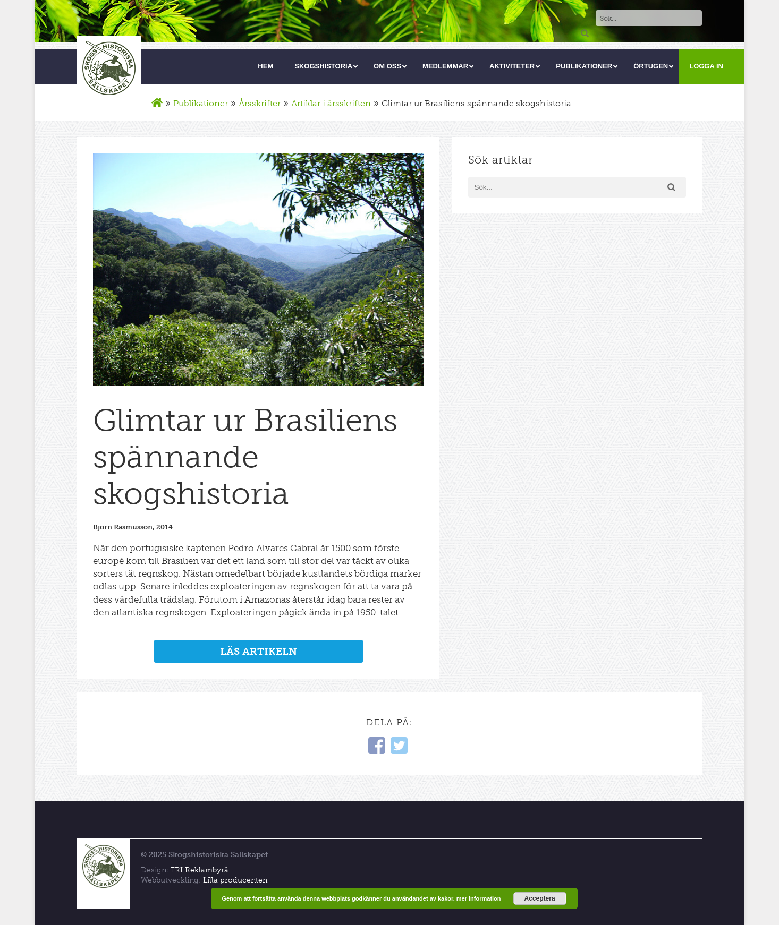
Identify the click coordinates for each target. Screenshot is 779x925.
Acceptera (539, 898)
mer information (478, 898)
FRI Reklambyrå (199, 870)
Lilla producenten (235, 880)
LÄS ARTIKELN (258, 651)
